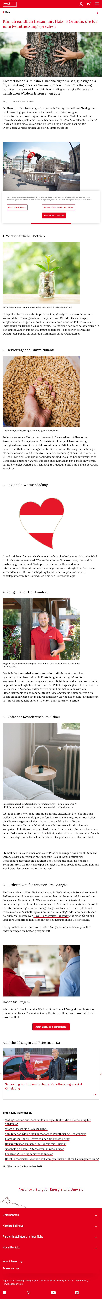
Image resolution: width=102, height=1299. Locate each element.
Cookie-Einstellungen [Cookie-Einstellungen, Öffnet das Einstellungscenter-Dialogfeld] (17, 207)
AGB (70, 1280)
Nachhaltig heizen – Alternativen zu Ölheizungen (34, 1148)
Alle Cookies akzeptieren (54, 215)
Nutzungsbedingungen (27, 1280)
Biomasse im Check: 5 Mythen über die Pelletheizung (37, 1138)
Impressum (8, 1280)
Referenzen (11, 1268)
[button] (50, 1026)
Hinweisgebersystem (13, 1284)
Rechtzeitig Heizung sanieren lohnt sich (29, 1153)
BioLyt (47, 829)
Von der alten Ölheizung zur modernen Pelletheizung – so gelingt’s (45, 1133)
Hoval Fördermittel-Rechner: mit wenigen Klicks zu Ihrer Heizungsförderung (52, 1158)
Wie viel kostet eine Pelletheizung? (26, 1128)
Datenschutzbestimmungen (52, 1280)
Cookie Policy (81, 1280)
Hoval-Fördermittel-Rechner (51, 915)
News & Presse (13, 1261)
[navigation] (97, 4)
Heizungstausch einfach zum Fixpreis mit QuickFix (35, 1143)
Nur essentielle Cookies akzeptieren (58, 207)
